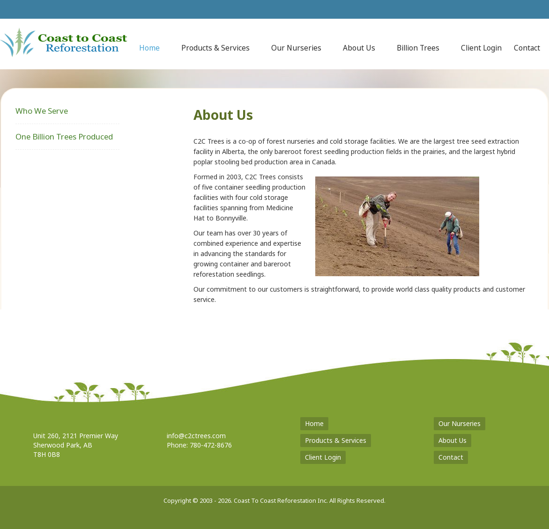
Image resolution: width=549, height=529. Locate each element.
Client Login (323, 457)
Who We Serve (41, 110)
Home (314, 423)
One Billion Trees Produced (64, 136)
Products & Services (335, 440)
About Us (452, 440)
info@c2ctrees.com (196, 435)
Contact (450, 457)
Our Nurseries (459, 423)
